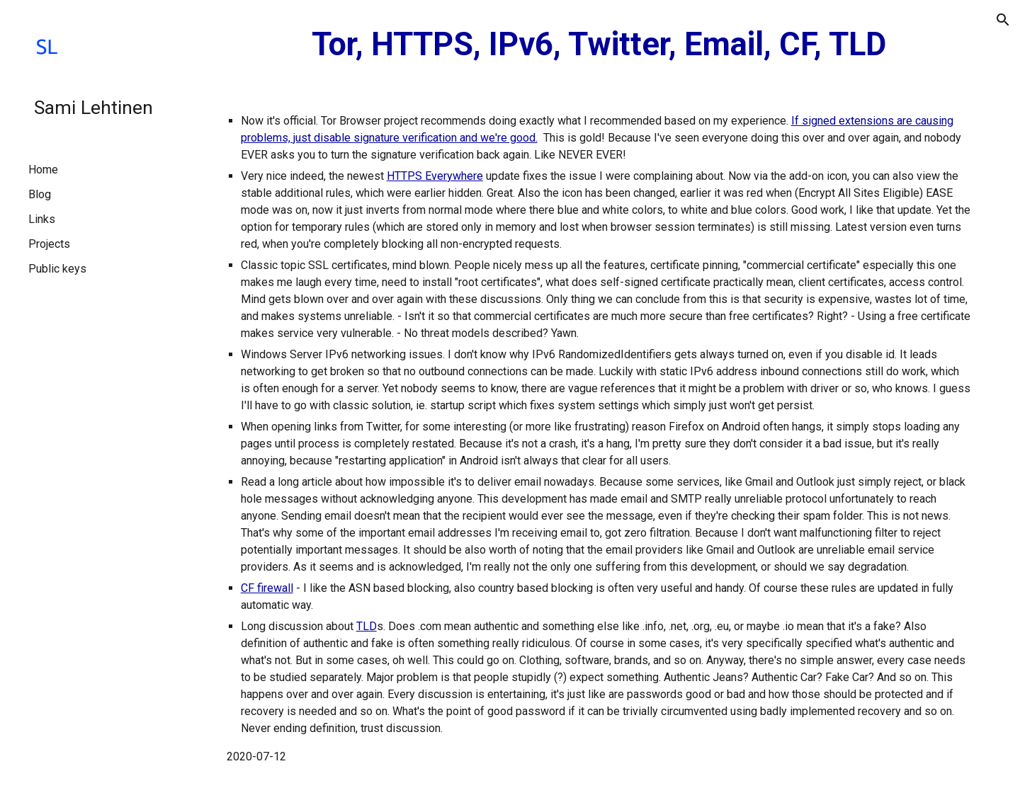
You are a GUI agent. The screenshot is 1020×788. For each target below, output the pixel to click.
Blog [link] (39, 194)
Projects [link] (49, 244)
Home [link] (43, 169)
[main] (599, 45)
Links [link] (41, 219)
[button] (1003, 20)
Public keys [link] (57, 268)
